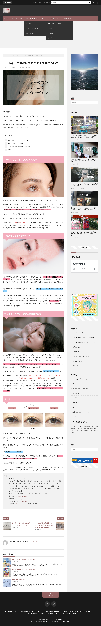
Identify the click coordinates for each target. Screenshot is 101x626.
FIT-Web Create (50, 621)
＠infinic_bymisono (22, 499)
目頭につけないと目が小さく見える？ (17, 140)
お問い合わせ (67, 18)
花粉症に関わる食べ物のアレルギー (23, 559)
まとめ (8, 150)
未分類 (74, 416)
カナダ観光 (75, 402)
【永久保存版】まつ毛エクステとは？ (83, 337)
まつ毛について (76, 351)
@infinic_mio (26, 501)
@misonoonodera (21, 504)
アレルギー (28, 67)
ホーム (6, 18)
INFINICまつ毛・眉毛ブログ (18, 67)
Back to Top (50, 595)
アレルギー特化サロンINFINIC (34, 18)
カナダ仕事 (75, 393)
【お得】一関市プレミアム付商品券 (23, 569)
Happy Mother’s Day (18, 579)
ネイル (74, 407)
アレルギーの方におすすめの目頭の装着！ (18, 146)
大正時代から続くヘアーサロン (81, 412)
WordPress (66, 621)
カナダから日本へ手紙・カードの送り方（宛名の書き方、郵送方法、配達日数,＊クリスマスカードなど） (84, 233)
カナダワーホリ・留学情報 (78, 188)
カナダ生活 (75, 139)
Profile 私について (17, 18)
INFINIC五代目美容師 (56, 619)
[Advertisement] (50, 34)
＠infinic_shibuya (21, 496)
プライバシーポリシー (78, 366)
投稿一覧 (35, 541)
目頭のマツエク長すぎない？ (14, 143)
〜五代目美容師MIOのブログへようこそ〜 (84, 342)
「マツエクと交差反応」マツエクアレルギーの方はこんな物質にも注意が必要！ (44, 525)
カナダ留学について (53, 18)
